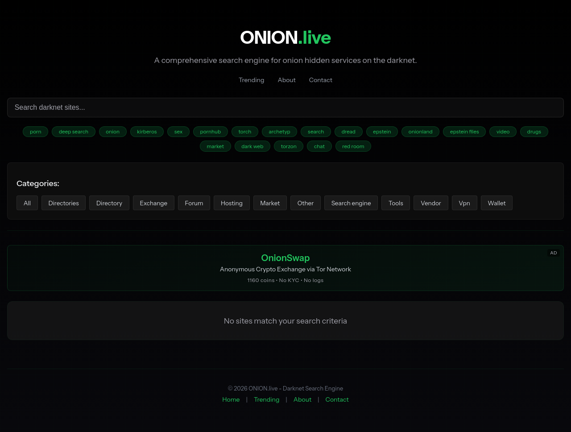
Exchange (160, 205)
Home (231, 403)
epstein (386, 132)
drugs (545, 132)
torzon (289, 148)
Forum (202, 205)
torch (243, 132)
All (28, 205)
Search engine (367, 205)
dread (351, 132)
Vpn (486, 205)
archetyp (279, 132)
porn (25, 132)
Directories (66, 205)
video (512, 132)
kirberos (141, 132)
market (212, 148)
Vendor (451, 205)
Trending (251, 80)
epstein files (472, 132)
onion (105, 132)
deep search (64, 132)
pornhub (207, 132)
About (286, 80)
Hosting (242, 205)
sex (174, 132)
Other (319, 205)
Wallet (520, 205)
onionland (426, 132)
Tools (414, 205)
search (317, 132)
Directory (113, 205)
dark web (251, 148)
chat (320, 148)
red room (356, 148)
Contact (320, 80)
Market (282, 205)
